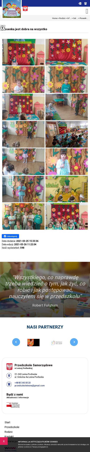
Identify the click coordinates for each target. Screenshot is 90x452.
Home (54, 18)
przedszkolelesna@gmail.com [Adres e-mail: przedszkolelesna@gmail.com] (30, 385)
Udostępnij (10, 236)
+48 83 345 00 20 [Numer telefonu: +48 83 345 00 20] (23, 383)
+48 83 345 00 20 (85, 3)
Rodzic (61, 18)
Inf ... (68, 18)
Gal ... (74, 18)
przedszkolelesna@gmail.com (79, 3)
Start (7, 422)
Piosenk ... (83, 18)
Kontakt (9, 436)
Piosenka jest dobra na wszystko (24, 29)
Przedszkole (12, 427)
